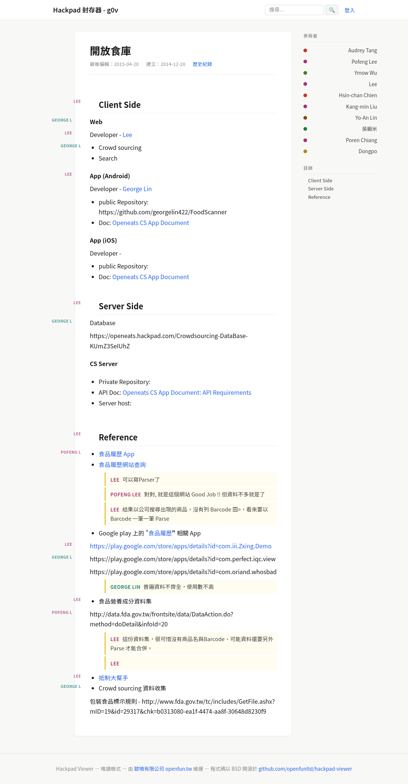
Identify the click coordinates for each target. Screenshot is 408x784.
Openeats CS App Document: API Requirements (187, 392)
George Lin (137, 188)
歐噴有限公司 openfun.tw (163, 768)
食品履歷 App (116, 453)
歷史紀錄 (202, 63)
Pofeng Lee (364, 61)
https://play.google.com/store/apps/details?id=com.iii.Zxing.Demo (180, 545)
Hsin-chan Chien (358, 95)
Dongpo (368, 151)
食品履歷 (160, 532)
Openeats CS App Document (150, 222)
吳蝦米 (369, 128)
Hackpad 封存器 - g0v (85, 9)
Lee (127, 134)
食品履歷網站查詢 (122, 464)
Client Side (320, 180)
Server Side (321, 188)
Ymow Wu (366, 72)
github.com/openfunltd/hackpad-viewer (305, 768)
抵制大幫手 (113, 677)
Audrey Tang (362, 50)
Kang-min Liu (361, 106)
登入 (349, 10)
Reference (319, 197)
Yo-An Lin (366, 117)
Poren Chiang (361, 140)
